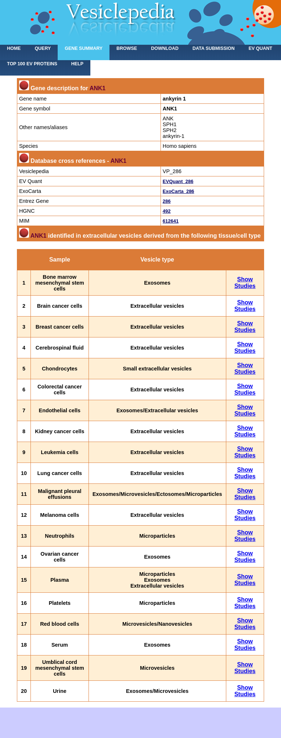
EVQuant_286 (178, 181)
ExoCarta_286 (178, 191)
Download (165, 48)
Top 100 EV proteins (32, 63)
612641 (171, 221)
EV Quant (260, 48)
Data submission (213, 48)
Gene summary (83, 48)
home (14, 48)
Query (43, 48)
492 (167, 211)
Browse (126, 48)
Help (77, 63)
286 (167, 201)
